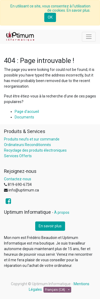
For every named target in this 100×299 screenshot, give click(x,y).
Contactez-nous (17, 179)
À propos (61, 212)
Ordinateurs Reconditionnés (27, 145)
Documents (24, 117)
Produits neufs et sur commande (31, 139)
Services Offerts (18, 156)
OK (50, 17)
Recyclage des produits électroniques (35, 150)
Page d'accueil (27, 111)
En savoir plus (50, 226)
